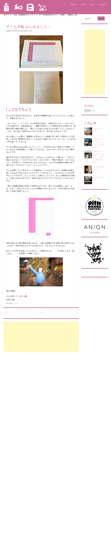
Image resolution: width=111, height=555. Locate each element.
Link (92, 4)
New (6, 312)
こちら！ (7, 17)
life (14, 303)
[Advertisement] (41, 337)
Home (73, 4)
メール (54, 251)
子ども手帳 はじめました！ (28, 27)
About (83, 4)
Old (76, 312)
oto (17, 303)
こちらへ (15, 253)
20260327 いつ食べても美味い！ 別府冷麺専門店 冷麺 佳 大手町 (94, 157)
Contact (102, 4)
